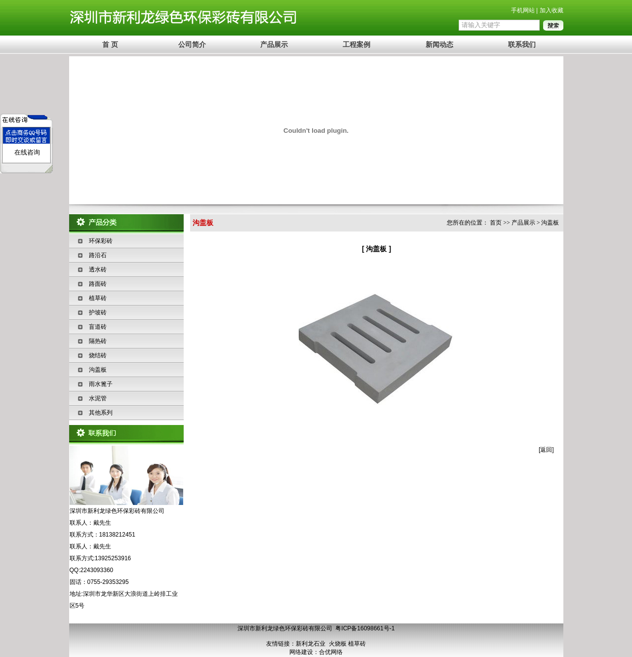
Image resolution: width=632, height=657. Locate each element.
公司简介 (192, 44)
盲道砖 (98, 326)
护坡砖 (98, 312)
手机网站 (523, 10)
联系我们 (522, 44)
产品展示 (274, 44)
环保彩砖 (101, 240)
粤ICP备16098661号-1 (365, 628)
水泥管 (98, 398)
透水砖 (98, 269)
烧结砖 (98, 355)
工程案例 (356, 44)
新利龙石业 (310, 643)
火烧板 (338, 643)
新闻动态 (439, 44)
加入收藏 (551, 10)
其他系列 (101, 412)
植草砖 (98, 298)
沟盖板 (98, 369)
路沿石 (98, 255)
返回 (546, 449)
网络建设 (301, 652)
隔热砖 (98, 341)
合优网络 (331, 652)
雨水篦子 (101, 384)
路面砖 (98, 283)
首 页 (110, 44)
